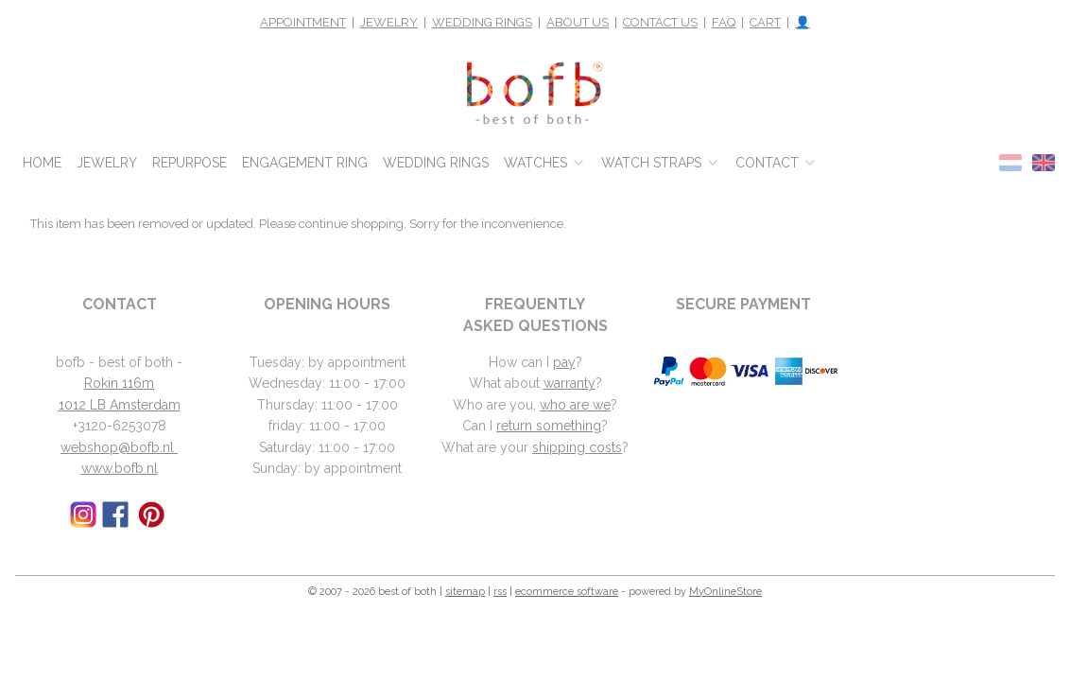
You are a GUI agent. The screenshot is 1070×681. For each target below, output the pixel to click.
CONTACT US (660, 22)
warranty (569, 383)
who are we (575, 404)
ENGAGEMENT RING (305, 162)
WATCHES (545, 162)
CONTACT (776, 162)
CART (765, 22)
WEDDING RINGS (482, 22)
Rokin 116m (119, 383)
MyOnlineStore (725, 591)
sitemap (465, 591)
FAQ (723, 22)
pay (564, 362)
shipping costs (577, 447)
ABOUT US (577, 22)
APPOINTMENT (303, 22)
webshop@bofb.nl (119, 447)
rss (500, 591)
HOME (42, 162)
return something (548, 425)
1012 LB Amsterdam (120, 404)
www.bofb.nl (119, 468)
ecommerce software (566, 591)
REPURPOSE (189, 162)
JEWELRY (389, 22)
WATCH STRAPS (660, 162)
